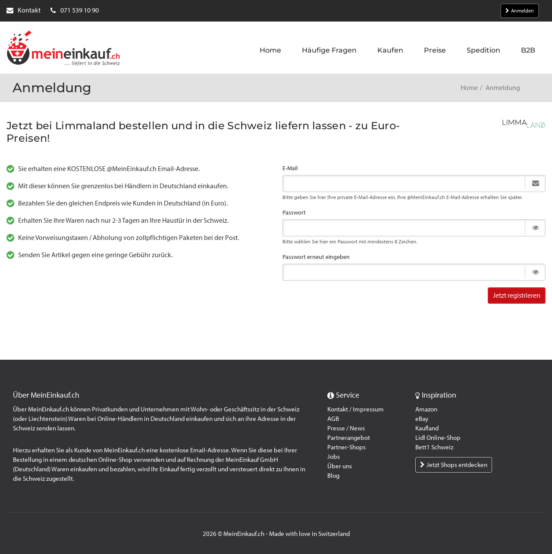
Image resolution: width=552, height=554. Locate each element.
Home (469, 88)
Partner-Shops (346, 447)
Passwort (294, 212)
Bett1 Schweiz (434, 447)
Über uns (339, 466)
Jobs (333, 457)
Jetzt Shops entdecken (453, 465)
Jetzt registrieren (516, 295)
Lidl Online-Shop (438, 438)
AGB (333, 419)
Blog (333, 475)
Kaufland (427, 428)
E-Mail (290, 168)
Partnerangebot (348, 438)
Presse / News (346, 428)
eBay (421, 419)
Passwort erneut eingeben (316, 257)
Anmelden (519, 11)
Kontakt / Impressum (355, 409)
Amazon (426, 409)
